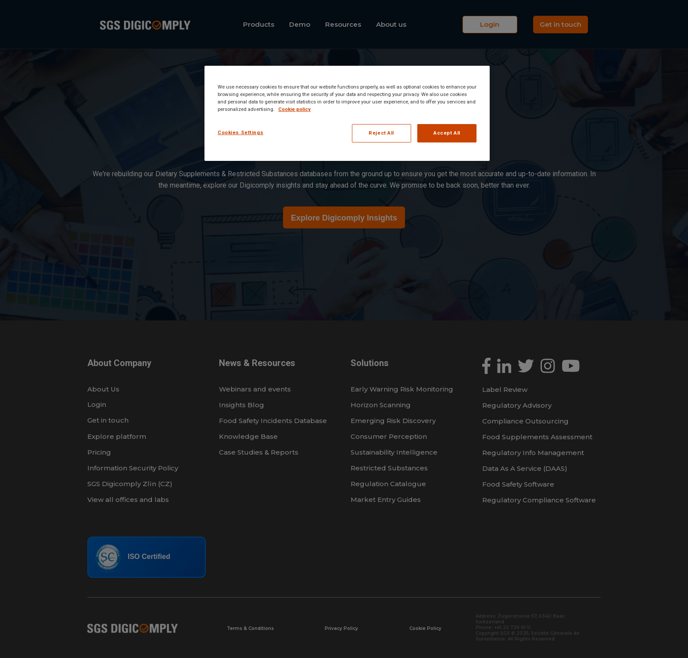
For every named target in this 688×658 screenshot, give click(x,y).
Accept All (447, 133)
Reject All (381, 133)
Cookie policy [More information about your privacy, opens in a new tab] (294, 109)
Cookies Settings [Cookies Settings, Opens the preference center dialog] (240, 132)
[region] (347, 113)
